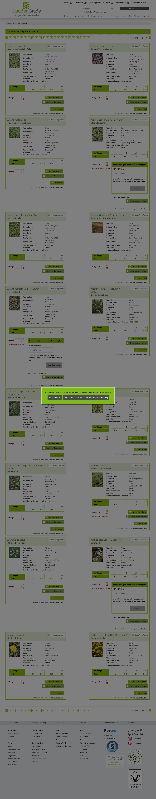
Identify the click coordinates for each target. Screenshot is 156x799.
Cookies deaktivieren (73, 397)
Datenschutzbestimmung (96, 397)
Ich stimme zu (55, 397)
